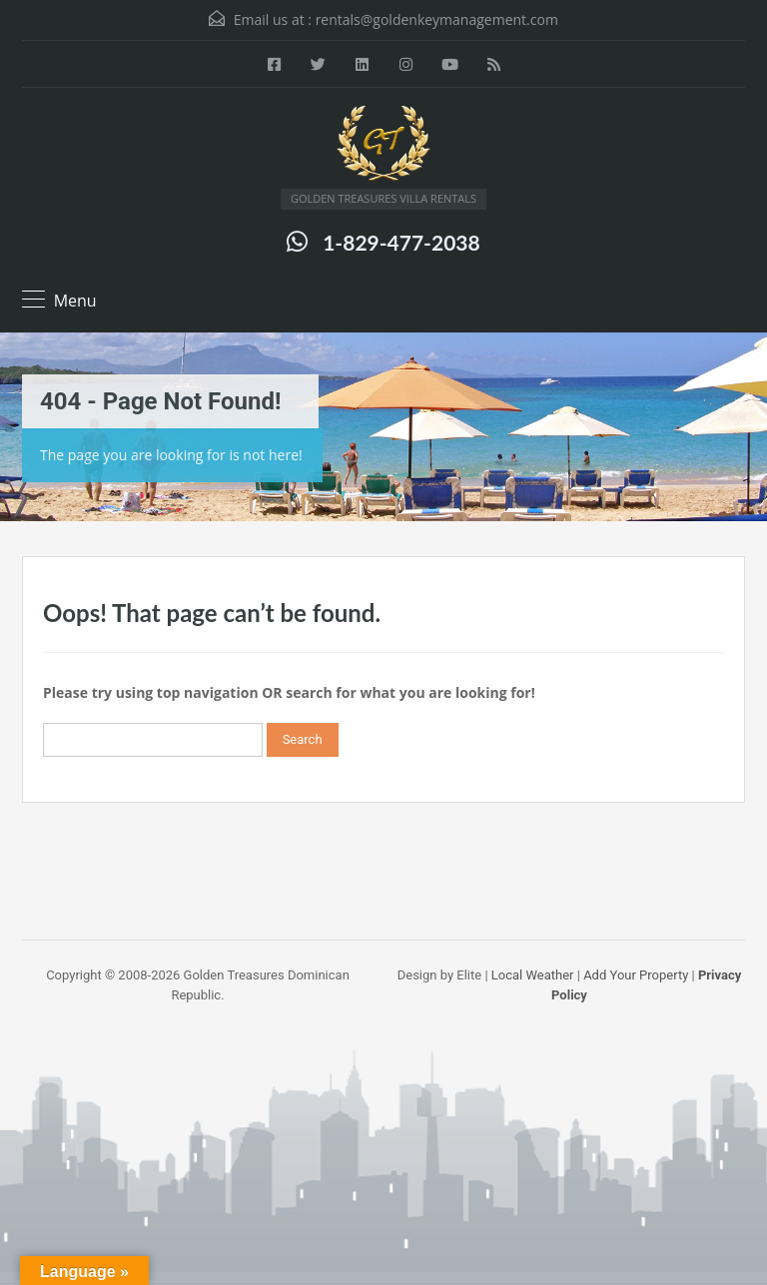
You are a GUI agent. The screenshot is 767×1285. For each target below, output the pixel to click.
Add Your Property (635, 974)
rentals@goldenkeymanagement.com (437, 19)
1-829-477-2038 (401, 242)
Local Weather (532, 974)
